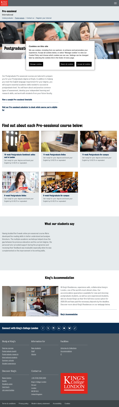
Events (4, 381)
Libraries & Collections (68, 348)
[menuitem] (8, 18)
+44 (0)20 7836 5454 (38, 378)
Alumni (33, 354)
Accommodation (66, 351)
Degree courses (7, 348)
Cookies (67, 403)
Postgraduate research (10, 354)
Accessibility (57, 403)
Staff (33, 351)
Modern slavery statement (41, 403)
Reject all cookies (67, 64)
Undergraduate (7, 18)
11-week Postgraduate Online (54, 154)
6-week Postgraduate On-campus (56, 195)
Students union (7, 384)
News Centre (6, 378)
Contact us (30, 18)
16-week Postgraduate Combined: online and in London (19, 156)
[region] (60, 55)
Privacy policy (23, 403)
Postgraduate (19, 18)
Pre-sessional (9, 11)
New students (36, 348)
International (7, 15)
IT (61, 354)
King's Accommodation (69, 314)
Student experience (9, 363)
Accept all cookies (83, 64)
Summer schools (8, 360)
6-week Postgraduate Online (15, 195)
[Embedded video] (89, 91)
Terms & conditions (9, 403)
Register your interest (44, 18)
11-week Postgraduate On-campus (95, 154)
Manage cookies (36, 64)
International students (9, 357)
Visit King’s (5, 387)
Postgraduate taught (9, 351)
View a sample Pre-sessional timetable (17, 99)
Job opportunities (8, 390)
